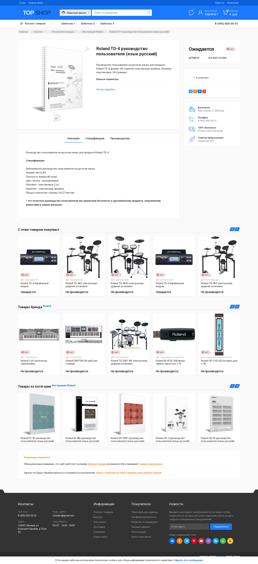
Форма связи (36, 3)
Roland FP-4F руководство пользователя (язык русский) (37, 440)
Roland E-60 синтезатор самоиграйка (34, 362)
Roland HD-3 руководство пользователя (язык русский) (172, 440)
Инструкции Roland (63, 385)
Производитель (120, 138)
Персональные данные (144, 512)
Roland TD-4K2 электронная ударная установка (81, 285)
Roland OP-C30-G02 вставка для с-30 (219, 362)
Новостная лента (141, 536)
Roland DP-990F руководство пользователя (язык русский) (127, 440)
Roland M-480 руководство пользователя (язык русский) (82, 440)
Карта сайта (100, 536)
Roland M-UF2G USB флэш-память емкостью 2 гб (171, 362)
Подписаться (221, 526)
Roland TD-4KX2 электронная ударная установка (127, 285)
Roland (47, 306)
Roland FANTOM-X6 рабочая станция (81, 362)
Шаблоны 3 (108, 23)
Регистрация (138, 531)
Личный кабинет (140, 526)
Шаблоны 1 (69, 23)
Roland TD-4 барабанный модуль (35, 285)
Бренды (98, 517)
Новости (219, 3)
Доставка (99, 526)
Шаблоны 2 (89, 23)
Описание (73, 138)
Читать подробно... (106, 89)
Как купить (100, 522)
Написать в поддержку (144, 522)
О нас (23, 3)
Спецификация (94, 138)
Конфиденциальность (144, 517)
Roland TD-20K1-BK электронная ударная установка (129, 362)
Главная (23, 31)
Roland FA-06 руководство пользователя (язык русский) (217, 440)
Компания (232, 3)
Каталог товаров (103, 512)
